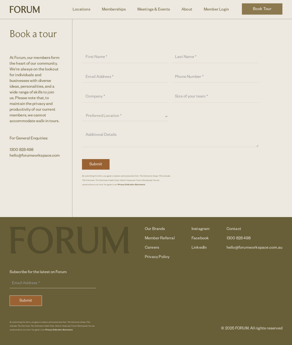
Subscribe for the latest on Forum (38, 272)
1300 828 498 (21, 150)
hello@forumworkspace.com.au (37, 156)
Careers (152, 248)
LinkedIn (199, 248)
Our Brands (155, 229)
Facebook (200, 239)
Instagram (201, 229)
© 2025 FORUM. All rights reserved (251, 329)
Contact (234, 229)
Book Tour (262, 9)
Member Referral (160, 239)
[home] (25, 9)
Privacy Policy (157, 257)
